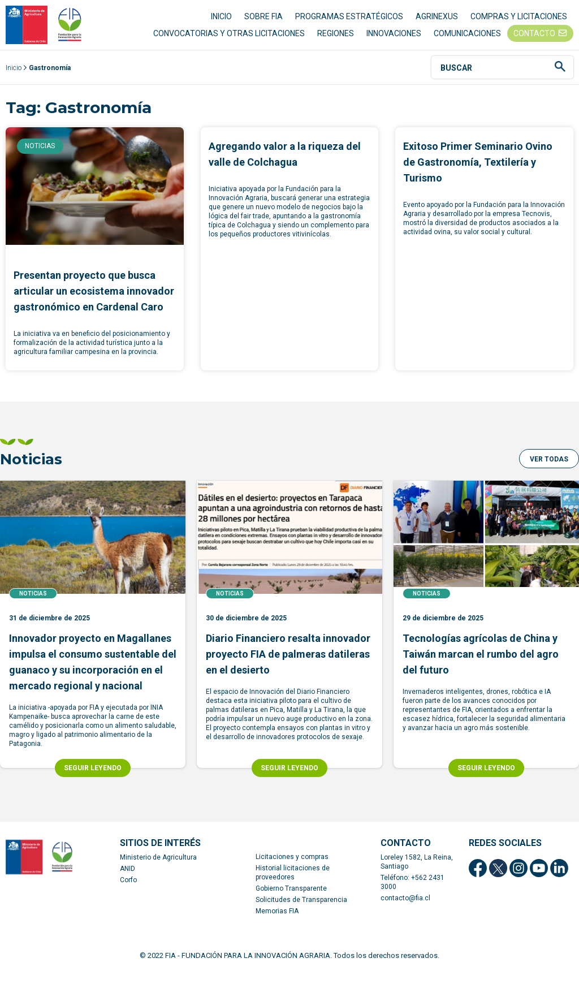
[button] (549, 471)
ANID (127, 882)
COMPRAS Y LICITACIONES (518, 22)
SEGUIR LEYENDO (93, 781)
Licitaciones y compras (292, 870)
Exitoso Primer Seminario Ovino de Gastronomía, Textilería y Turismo (477, 175)
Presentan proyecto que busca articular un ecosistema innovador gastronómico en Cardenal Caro (94, 304)
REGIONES (335, 39)
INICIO (221, 22)
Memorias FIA (277, 924)
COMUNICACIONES (467, 39)
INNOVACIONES (393, 39)
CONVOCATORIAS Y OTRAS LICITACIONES (229, 39)
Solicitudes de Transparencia (301, 913)
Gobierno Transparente (291, 901)
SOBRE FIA (263, 22)
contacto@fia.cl (405, 911)
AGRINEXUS (437, 22)
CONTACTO (534, 39)
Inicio (13, 81)
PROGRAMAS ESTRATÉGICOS (349, 22)
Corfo (128, 893)
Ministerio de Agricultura (158, 870)
